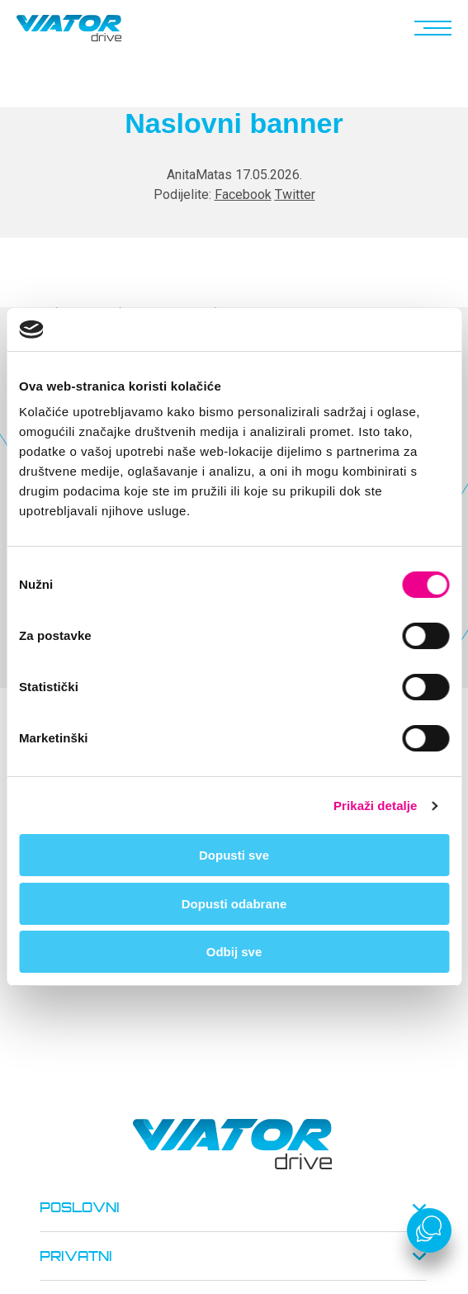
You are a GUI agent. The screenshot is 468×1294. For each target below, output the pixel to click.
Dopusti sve (234, 855)
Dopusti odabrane (234, 904)
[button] (430, 28)
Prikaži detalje (375, 806)
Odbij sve (234, 952)
